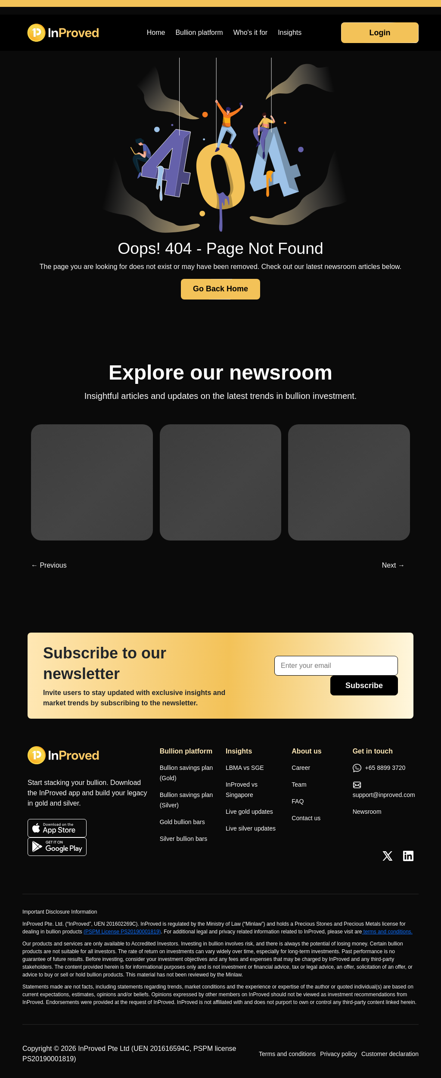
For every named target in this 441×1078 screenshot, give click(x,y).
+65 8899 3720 (379, 768)
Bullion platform (199, 32)
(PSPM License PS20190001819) (122, 932)
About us (306, 751)
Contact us (306, 818)
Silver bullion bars (184, 838)
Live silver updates (251, 828)
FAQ (298, 801)
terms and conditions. (387, 932)
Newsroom (367, 811)
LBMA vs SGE (245, 767)
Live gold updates (249, 811)
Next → (393, 565)
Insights (289, 32)
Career (301, 767)
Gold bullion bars (182, 822)
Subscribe (364, 685)
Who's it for (250, 32)
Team (299, 784)
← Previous (49, 565)
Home (156, 32)
